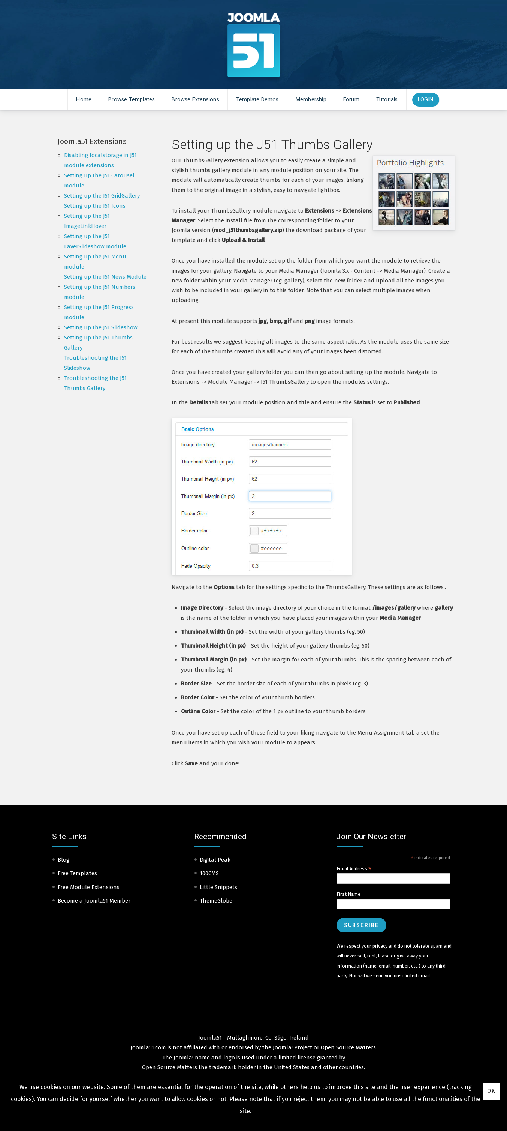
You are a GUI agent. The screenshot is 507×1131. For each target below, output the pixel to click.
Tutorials (387, 99)
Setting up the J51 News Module (105, 276)
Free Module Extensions (89, 887)
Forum (351, 99)
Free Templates (77, 873)
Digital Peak (215, 859)
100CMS (209, 873)
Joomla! (183, 1057)
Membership (311, 99)
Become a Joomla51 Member (94, 900)
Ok (491, 1091)
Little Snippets (218, 887)
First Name (348, 894)
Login (426, 99)
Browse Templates (131, 99)
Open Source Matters (348, 1047)
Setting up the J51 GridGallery (102, 195)
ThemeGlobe (216, 900)
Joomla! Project (291, 1047)
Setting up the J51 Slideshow (101, 327)
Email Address (354, 869)
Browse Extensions (195, 99)
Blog (63, 859)
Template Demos (257, 99)
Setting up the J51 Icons (95, 205)
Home (83, 99)
